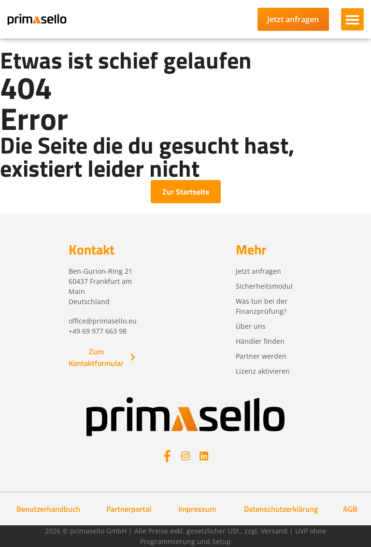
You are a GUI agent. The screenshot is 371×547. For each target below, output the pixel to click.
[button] (352, 19)
